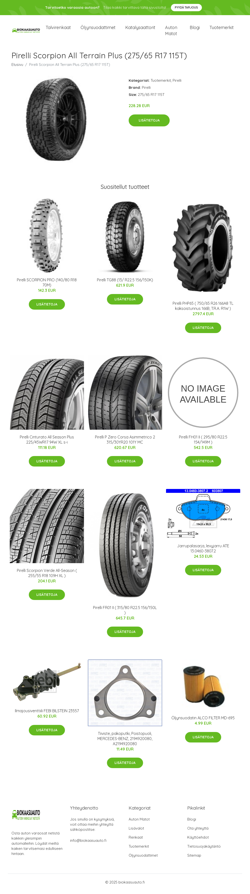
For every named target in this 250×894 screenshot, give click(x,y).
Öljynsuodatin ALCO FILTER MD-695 (203, 721)
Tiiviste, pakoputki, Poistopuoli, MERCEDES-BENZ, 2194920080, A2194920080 (124, 742)
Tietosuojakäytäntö (204, 849)
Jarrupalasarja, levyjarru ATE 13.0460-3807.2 (203, 552)
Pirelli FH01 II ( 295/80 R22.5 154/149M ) (203, 443)
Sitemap (194, 858)
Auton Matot (139, 822)
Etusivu (17, 68)
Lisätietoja (149, 124)
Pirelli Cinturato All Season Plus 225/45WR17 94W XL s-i (47, 443)
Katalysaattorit (140, 29)
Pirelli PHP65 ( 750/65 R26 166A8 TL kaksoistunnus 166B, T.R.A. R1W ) (203, 309)
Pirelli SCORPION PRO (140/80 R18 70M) (47, 286)
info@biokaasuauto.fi (88, 844)
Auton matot (171, 32)
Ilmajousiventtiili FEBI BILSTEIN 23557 (47, 714)
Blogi (195, 29)
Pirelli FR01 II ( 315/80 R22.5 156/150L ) (125, 614)
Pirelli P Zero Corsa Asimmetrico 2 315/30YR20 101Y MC (125, 443)
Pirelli (177, 83)
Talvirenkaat (58, 29)
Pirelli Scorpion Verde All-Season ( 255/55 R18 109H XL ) (47, 576)
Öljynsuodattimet (98, 29)
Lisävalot (136, 831)
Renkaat (136, 840)
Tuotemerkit (221, 29)
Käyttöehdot (198, 840)
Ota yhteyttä (197, 831)
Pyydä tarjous (186, 7)
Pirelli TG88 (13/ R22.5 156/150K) (125, 283)
